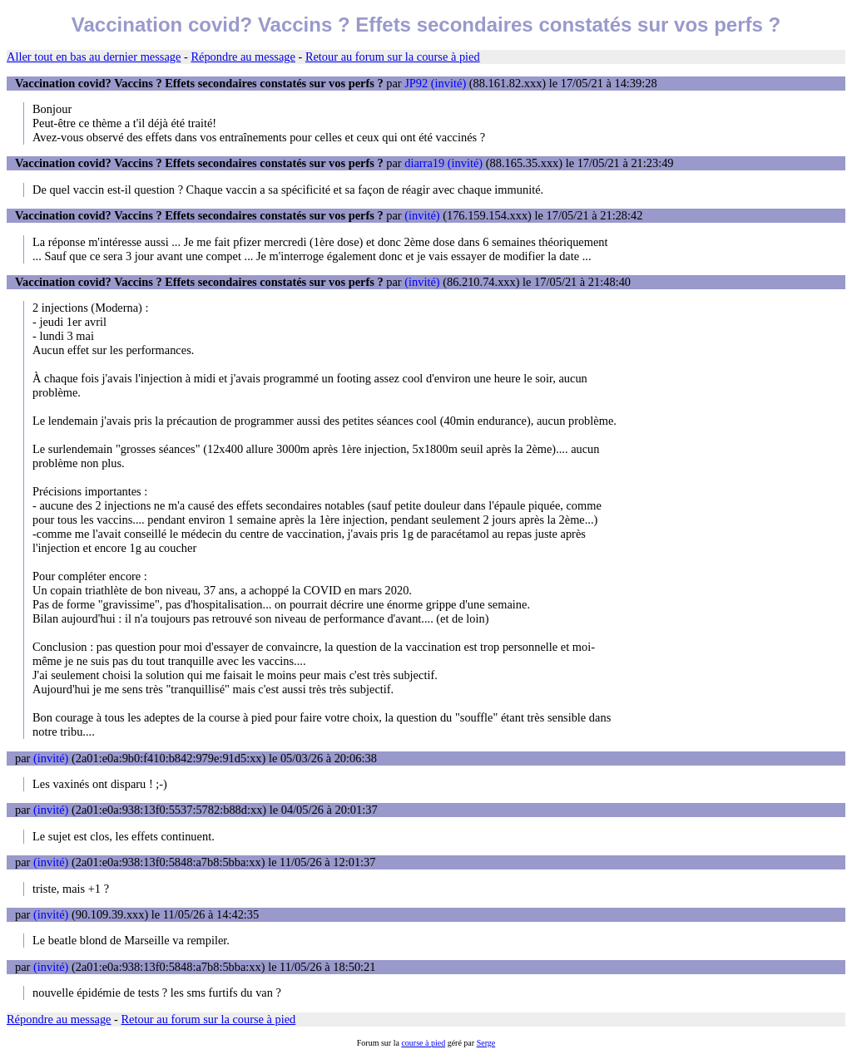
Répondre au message (243, 56)
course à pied (423, 1042)
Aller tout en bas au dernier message (94, 56)
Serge (486, 1042)
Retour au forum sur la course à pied (392, 56)
